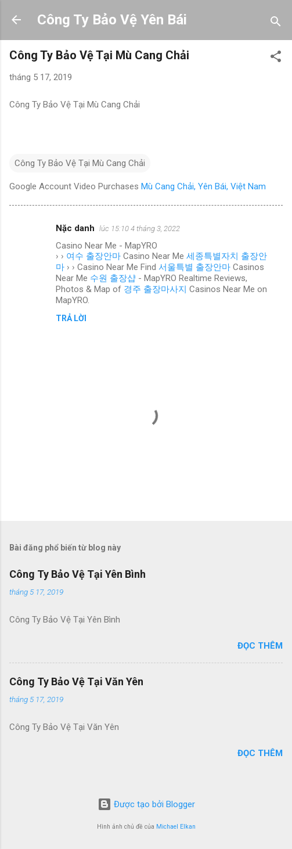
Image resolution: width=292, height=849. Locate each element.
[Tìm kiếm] (276, 23)
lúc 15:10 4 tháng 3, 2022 (139, 228)
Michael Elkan (176, 826)
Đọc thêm (260, 646)
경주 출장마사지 (155, 289)
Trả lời (71, 318)
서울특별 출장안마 (194, 267)
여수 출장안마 (93, 256)
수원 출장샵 (113, 278)
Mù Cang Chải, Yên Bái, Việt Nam (203, 186)
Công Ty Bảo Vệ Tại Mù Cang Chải (80, 163)
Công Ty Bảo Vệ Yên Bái (112, 20)
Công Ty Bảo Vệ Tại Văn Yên (76, 681)
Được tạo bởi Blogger (146, 804)
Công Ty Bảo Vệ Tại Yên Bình (77, 574)
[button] (276, 58)
